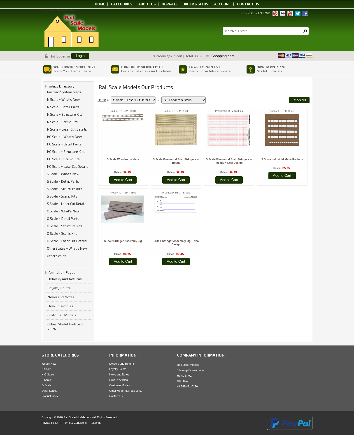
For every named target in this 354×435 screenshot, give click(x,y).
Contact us (248, 4)
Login (80, 56)
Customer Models (62, 315)
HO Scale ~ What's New (64, 137)
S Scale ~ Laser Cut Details (66, 204)
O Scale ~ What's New (63, 211)
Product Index (50, 396)
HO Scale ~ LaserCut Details (67, 166)
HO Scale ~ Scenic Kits (63, 159)
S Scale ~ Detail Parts (63, 181)
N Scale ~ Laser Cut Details (67, 129)
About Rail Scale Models (59, 10)
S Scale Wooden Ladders (123, 159)
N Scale (46, 369)
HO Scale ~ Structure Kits (66, 152)
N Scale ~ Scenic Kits (62, 122)
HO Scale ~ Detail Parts (64, 144)
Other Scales (56, 256)
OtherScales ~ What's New (67, 248)
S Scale (46, 380)
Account (222, 4)
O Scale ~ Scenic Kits (62, 233)
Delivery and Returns (64, 279)
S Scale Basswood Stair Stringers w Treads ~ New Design (229, 161)
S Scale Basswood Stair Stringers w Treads (176, 161)
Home (100, 4)
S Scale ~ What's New (63, 174)
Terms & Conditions (75, 422)
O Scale (46, 385)
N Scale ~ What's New (63, 99)
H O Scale (48, 374)
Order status (195, 4)
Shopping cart (222, 56)
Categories (122, 4)
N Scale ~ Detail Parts (63, 107)
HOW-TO (169, 4)
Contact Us (116, 396)
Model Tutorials (269, 71)
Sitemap (96, 422)
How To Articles (60, 306)
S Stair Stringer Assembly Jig (123, 241)
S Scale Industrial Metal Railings (282, 159)
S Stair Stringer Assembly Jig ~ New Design (176, 242)
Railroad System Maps (64, 92)
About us (147, 4)
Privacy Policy (50, 422)
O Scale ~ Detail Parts (63, 218)
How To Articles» (271, 66)
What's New (49, 363)
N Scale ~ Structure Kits (65, 114)
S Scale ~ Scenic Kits (62, 196)
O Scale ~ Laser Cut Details (67, 241)
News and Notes (61, 297)
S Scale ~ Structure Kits (64, 189)
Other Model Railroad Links (65, 326)
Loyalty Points (59, 288)
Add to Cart (123, 180)
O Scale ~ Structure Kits (64, 226)
